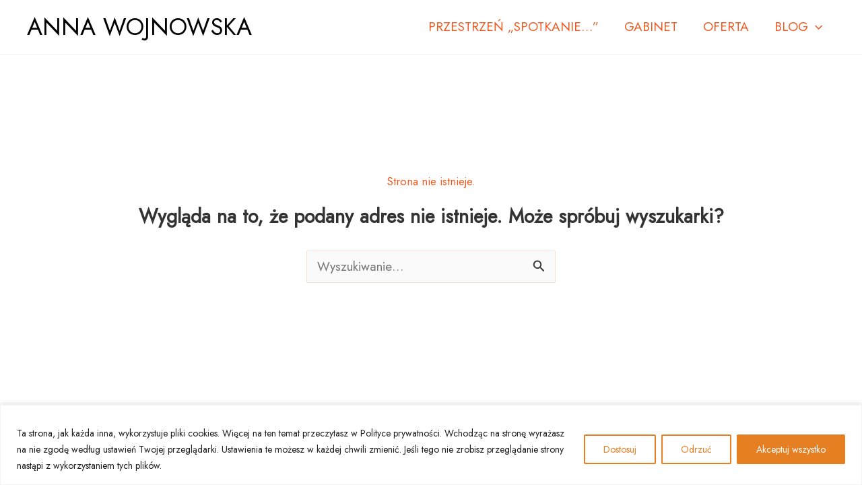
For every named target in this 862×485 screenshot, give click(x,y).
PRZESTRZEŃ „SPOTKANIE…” (513, 27)
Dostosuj (619, 449)
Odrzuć (696, 449)
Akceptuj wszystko (791, 449)
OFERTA (726, 27)
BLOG (798, 27)
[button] (815, 27)
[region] (431, 445)
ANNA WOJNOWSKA (139, 27)
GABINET (650, 27)
